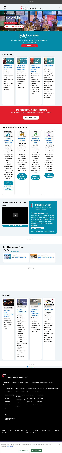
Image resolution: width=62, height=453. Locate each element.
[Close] (59, 445)
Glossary (7, 408)
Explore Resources (50, 175)
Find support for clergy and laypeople (49, 140)
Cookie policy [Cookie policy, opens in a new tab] (10, 446)
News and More (42, 388)
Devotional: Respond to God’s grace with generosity (35, 68)
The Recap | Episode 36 (19, 257)
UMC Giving (18, 406)
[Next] (8, 250)
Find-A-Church (30, 395)
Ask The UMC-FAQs (8, 308)
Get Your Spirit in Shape (43, 255)
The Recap (14, 255)
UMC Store (4, 431)
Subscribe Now (29, 45)
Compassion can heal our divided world (8, 67)
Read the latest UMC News (22, 139)
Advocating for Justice (21, 399)
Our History (7, 398)
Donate (7, 415)
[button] (60, 7)
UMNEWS (57, 430)
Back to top (31, 367)
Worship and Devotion (32, 391)
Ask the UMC (35, 431)
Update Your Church (8, 188)
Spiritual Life (29, 401)
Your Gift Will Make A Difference (10, 419)
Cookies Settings (24, 450)
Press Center (40, 395)
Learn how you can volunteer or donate (35, 140)
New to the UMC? (53, 388)
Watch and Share (15, 225)
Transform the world (14, 26)
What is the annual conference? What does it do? (8, 313)
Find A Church (8, 183)
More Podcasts (15, 251)
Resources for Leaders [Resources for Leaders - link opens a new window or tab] (32, 404)
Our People (7, 401)
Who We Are (9, 388)
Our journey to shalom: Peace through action (21, 67)
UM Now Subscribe (31, 398)
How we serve (10, 23)
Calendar (39, 401)
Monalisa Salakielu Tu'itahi (21, 310)
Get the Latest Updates (22, 176)
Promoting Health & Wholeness (20, 395)
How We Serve (34, 307)
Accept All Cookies (36, 450)
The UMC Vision (48, 307)
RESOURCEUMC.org (46, 430)
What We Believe (48, 65)
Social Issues (19, 403)
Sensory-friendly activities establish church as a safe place (35, 312)
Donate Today (37, 228)
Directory (39, 404)
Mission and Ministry (20, 391)
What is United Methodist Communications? (42, 231)
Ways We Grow (31, 388)
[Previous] (5, 250)
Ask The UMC (31, 118)
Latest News (40, 391)
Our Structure (8, 404)
